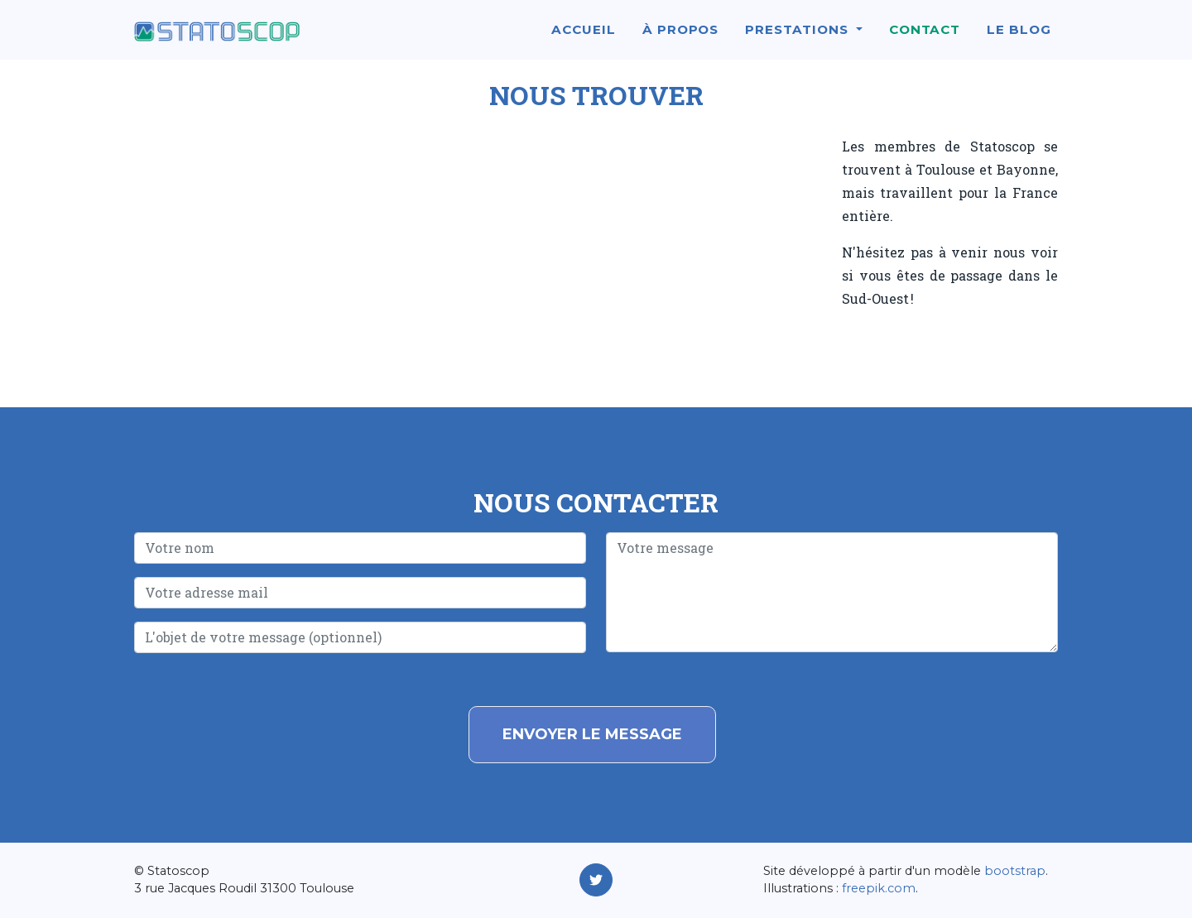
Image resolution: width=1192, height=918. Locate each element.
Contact (925, 38)
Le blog (1019, 38)
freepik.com (879, 888)
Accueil (583, 38)
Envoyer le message (592, 734)
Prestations (798, 38)
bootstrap (1014, 870)
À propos (680, 38)
